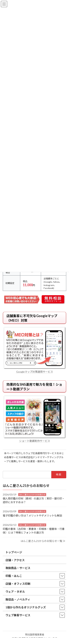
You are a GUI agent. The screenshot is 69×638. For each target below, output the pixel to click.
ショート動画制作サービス (34, 440)
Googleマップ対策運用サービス (34, 371)
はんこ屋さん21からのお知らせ (32, 494)
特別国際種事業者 (34, 634)
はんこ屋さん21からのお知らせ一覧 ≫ (43, 540)
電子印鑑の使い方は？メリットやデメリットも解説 (32, 515)
